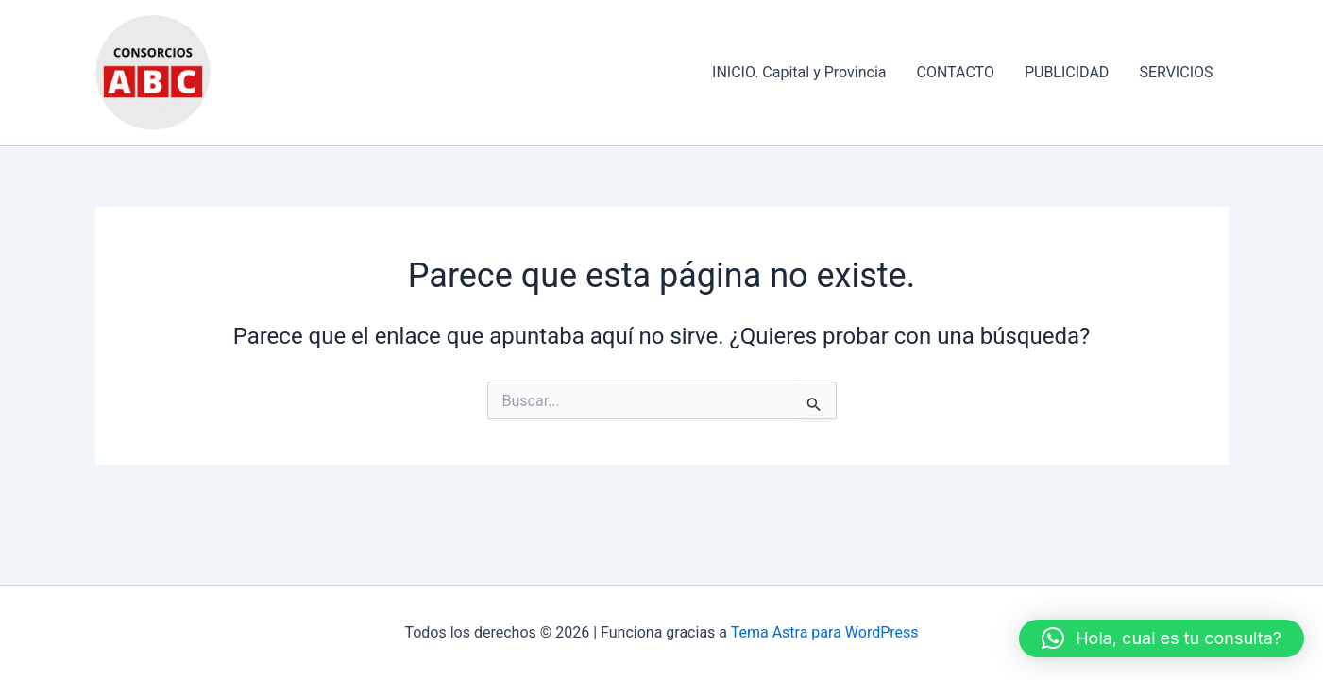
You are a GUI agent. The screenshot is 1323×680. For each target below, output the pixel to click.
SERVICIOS (1176, 72)
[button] (1161, 638)
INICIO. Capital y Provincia (799, 72)
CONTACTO (955, 72)
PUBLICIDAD (1067, 72)
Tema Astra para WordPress (825, 632)
